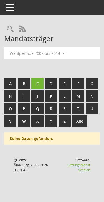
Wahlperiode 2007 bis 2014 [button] (37, 53)
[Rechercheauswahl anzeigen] (10, 29)
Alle (79, 121)
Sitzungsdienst (79, 167)
